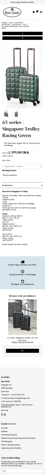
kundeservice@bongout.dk (18, 398)
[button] (22, 33)
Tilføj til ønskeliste (9, 175)
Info (22, 351)
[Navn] (22, 471)
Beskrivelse (7, 185)
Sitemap (4, 410)
